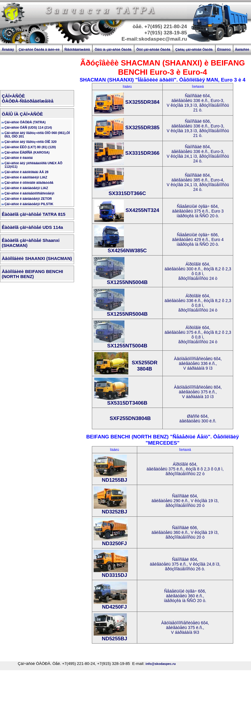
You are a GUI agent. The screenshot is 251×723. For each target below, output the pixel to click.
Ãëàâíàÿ (8, 49)
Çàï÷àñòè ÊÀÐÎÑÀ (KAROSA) (26, 152)
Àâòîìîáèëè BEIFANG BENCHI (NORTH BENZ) (32, 274)
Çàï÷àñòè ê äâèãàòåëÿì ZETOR (28, 198)
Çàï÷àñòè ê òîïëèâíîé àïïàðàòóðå (28, 182)
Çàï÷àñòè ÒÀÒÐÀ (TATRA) (25, 122)
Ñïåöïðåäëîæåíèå (77, 49)
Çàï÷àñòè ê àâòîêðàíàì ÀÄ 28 (26, 172)
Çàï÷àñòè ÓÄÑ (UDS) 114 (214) (28, 127)
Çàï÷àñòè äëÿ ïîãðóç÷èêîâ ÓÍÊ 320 (30, 141)
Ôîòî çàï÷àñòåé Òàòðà (153, 49)
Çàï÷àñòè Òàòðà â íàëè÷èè (39, 49)
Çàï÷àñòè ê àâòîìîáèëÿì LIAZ (25, 177)
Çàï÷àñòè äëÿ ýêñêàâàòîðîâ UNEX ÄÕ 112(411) (33, 164)
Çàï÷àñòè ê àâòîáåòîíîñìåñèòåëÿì (29, 193)
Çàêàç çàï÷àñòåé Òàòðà (193, 49)
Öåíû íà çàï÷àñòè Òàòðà (113, 49)
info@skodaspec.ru (161, 663)
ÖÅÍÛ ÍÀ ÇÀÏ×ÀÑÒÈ (22, 113)
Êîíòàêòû (224, 49)
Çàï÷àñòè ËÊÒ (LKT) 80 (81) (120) (30, 147)
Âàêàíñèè (242, 49)
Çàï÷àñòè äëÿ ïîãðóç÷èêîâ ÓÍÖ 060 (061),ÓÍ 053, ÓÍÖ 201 (37, 134)
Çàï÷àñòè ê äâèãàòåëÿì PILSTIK (28, 204)
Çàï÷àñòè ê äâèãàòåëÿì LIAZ (26, 188)
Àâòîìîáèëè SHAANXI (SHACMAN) (37, 258)
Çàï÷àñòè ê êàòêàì (18, 157)
